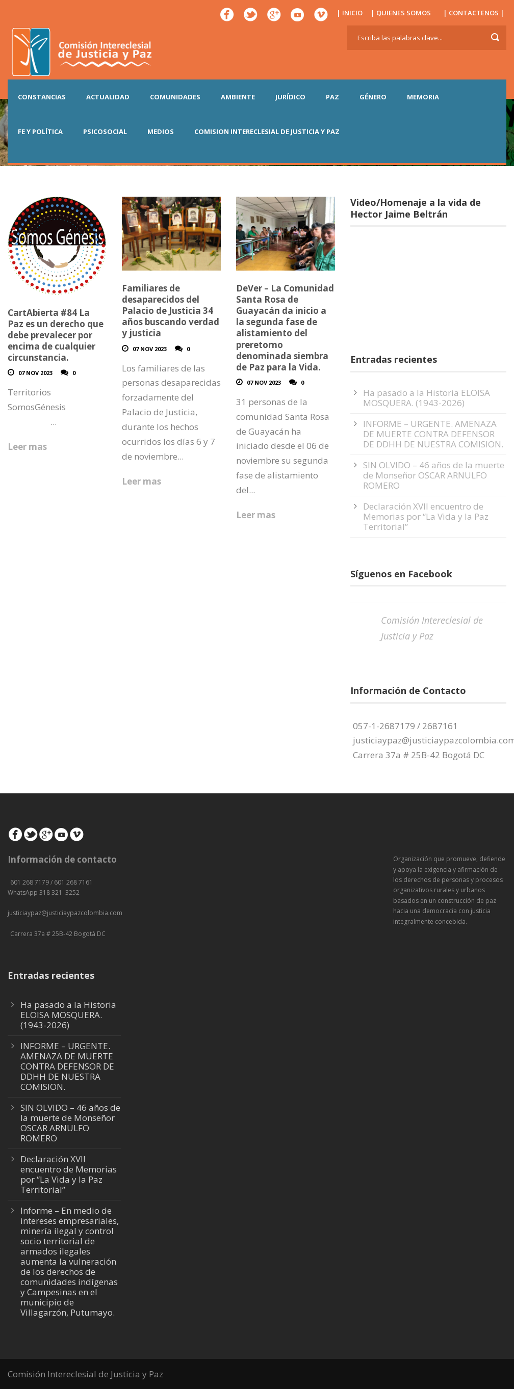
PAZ (332, 96)
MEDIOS (160, 131)
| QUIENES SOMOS (401, 12)
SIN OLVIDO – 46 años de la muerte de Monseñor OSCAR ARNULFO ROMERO (433, 475)
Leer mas (27, 446)
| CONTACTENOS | (473, 12)
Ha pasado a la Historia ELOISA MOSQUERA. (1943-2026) (426, 398)
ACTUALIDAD (108, 96)
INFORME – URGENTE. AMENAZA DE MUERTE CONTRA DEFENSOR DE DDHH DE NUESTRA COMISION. (433, 434)
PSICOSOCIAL (105, 131)
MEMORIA (423, 96)
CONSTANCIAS (42, 96)
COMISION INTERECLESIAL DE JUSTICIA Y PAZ (267, 131)
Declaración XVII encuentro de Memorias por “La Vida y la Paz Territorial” (426, 516)
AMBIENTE (238, 96)
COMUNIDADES (175, 96)
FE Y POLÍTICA (40, 131)
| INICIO (350, 12)
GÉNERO (373, 96)
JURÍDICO (290, 96)
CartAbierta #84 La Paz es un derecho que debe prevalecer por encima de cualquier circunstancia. (56, 335)
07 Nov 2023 (35, 373)
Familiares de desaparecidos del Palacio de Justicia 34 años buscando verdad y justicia (170, 310)
